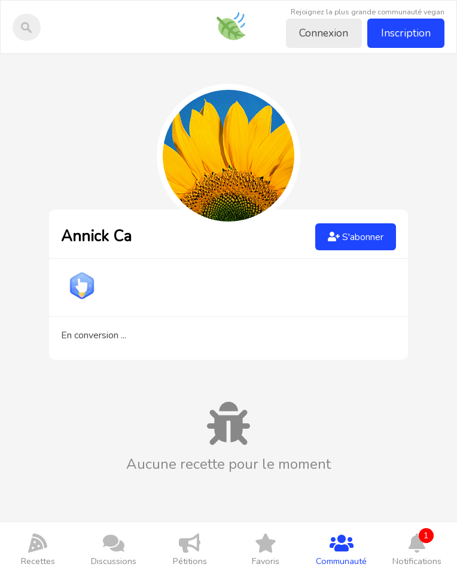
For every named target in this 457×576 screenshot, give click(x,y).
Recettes (38, 549)
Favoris (265, 549)
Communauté (341, 549)
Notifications (417, 547)
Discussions (114, 549)
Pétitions (190, 549)
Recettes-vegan (235, 18)
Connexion (323, 33)
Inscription (406, 33)
